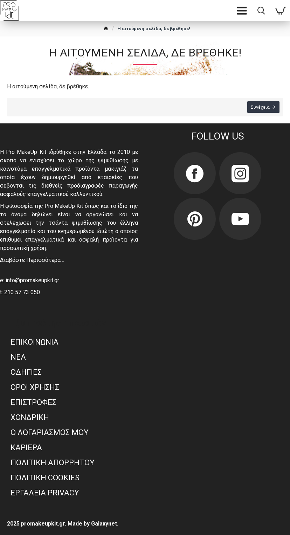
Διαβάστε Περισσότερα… (32, 260)
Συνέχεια (260, 107)
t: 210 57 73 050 (20, 292)
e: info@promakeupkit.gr (29, 280)
